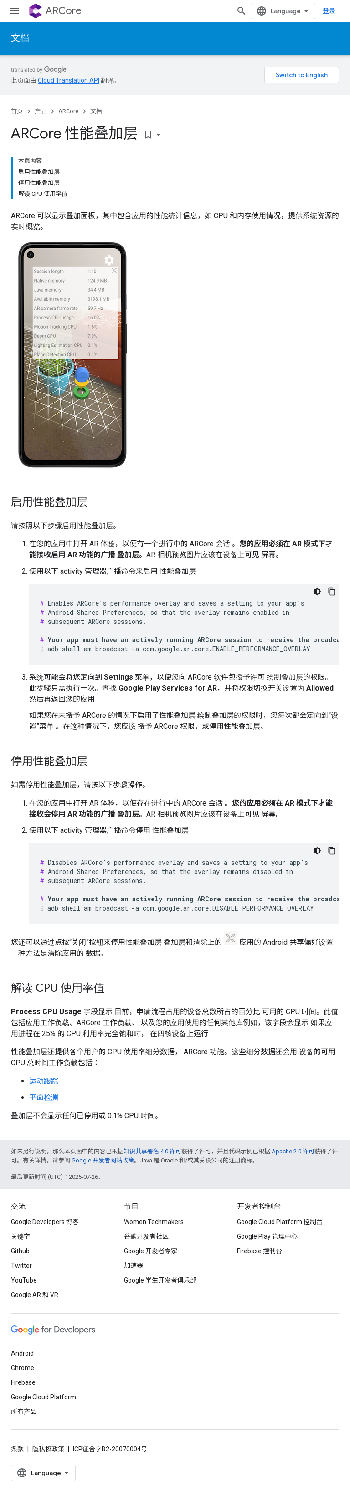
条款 (17, 1449)
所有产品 (23, 1411)
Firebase (23, 1382)
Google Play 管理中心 (267, 1236)
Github (20, 1251)
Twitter (21, 1265)
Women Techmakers (154, 1221)
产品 (40, 111)
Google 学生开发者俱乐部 (160, 1280)
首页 (17, 111)
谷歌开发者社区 (146, 1236)
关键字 (20, 1236)
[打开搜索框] (241, 10)
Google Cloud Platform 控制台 (280, 1221)
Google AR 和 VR (34, 1294)
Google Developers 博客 (45, 1221)
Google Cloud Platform (43, 1397)
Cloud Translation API (68, 80)
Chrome (22, 1368)
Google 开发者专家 (150, 1251)
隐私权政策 (48, 1449)
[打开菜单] (14, 11)
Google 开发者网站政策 (103, 1160)
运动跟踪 (43, 1081)
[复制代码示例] (331, 591)
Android (22, 1353)
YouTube (24, 1280)
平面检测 (43, 1097)
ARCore (64, 11)
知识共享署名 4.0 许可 (152, 1151)
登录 (329, 11)
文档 (20, 38)
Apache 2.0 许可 (293, 1151)
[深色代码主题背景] (317, 591)
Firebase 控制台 (259, 1251)
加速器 (133, 1265)
